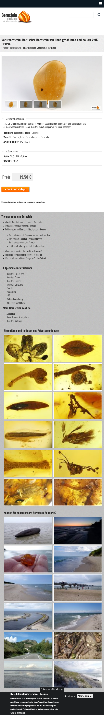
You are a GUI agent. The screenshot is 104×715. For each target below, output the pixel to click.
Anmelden (10, 313)
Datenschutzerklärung (15, 302)
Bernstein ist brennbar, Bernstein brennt (25, 239)
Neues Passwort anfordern (17, 317)
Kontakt (9, 288)
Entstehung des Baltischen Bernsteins (20, 226)
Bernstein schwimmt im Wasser (22, 242)
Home (5, 47)
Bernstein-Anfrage (14, 321)
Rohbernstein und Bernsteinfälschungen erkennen (25, 229)
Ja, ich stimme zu (69, 696)
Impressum (11, 292)
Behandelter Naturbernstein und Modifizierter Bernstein (33, 47)
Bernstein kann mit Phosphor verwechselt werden (29, 235)
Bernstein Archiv (13, 277)
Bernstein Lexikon (13, 281)
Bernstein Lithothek (14, 284)
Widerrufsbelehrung (14, 299)
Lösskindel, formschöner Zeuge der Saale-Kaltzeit (25, 258)
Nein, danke (85, 696)
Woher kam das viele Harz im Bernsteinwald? (23, 251)
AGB (8, 295)
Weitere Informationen (18, 712)
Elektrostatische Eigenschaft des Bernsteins (27, 246)
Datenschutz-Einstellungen (52, 689)
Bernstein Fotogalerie (15, 273)
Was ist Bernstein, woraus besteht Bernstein (23, 222)
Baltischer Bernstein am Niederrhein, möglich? (24, 254)
